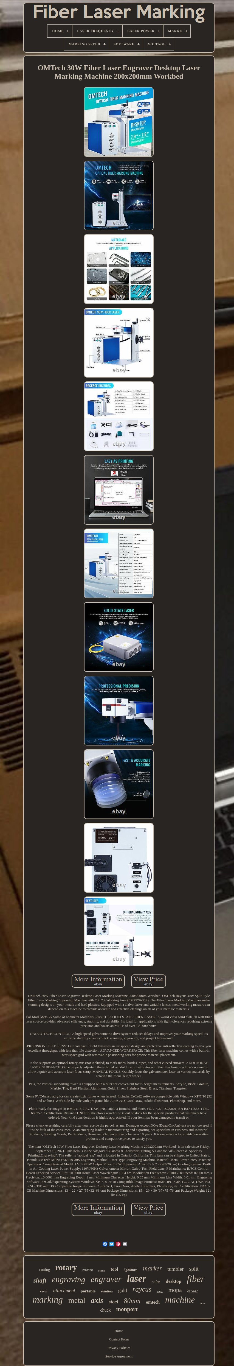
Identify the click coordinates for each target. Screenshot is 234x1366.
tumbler (175, 1269)
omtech (153, 1302)
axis (97, 1300)
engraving (68, 1279)
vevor (44, 1291)
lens (202, 1303)
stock (101, 1270)
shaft (39, 1280)
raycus (141, 1289)
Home (119, 1331)
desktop (173, 1281)
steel (113, 1301)
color (156, 1282)
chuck (105, 1310)
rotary (66, 1267)
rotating (107, 1291)
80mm (132, 1300)
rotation (87, 1270)
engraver (106, 1279)
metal (76, 1300)
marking (48, 1299)
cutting (44, 1270)
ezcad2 (192, 1291)
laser (136, 1278)
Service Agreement (118, 1356)
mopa (175, 1289)
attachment (64, 1290)
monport (127, 1309)
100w (160, 1292)
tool (114, 1269)
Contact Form (119, 1339)
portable (88, 1291)
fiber (195, 1279)
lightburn (130, 1270)
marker (152, 1268)
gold (122, 1290)
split (193, 1269)
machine (180, 1299)
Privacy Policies (118, 1348)
